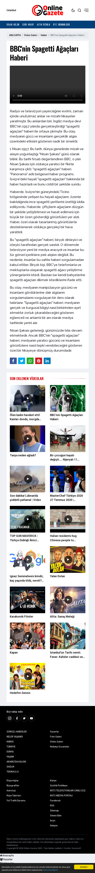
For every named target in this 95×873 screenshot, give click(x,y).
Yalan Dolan (57, 576)
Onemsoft (76, 848)
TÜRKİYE (11, 746)
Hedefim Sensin (20, 693)
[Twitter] (24, 718)
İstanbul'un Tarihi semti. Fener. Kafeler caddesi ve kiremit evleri (66, 655)
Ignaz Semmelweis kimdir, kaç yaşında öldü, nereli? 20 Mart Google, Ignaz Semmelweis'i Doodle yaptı (27, 579)
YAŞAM (10, 756)
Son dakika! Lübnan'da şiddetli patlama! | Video (25, 498)
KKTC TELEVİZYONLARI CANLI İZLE (68, 790)
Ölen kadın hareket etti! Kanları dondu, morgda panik (25, 417)
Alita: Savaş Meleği (62, 616)
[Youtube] (31, 718)
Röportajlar (13, 780)
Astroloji (11, 790)
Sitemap (54, 810)
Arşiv (52, 820)
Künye (53, 780)
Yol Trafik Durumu (16, 800)
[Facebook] (17, 718)
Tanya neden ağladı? (23, 455)
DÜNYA (10, 751)
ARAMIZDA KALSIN (16, 761)
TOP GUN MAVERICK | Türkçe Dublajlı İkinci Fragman (24, 538)
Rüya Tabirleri (14, 795)
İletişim (54, 825)
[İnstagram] (10, 718)
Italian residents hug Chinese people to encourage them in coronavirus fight (63, 538)
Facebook (55, 800)
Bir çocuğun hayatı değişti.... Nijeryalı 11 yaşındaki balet (63, 458)
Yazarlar (54, 731)
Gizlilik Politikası (59, 785)
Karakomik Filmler (21, 616)
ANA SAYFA (15, 35)
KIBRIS (10, 741)
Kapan (14, 652)
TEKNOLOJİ (13, 771)
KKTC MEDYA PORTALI (61, 795)
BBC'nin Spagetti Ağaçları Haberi (66, 417)
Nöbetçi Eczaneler (59, 746)
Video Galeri (30, 35)
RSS (52, 805)
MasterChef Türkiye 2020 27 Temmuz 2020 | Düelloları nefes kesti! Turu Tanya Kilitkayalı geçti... (67, 498)
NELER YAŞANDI (15, 736)
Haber (44, 35)
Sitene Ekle (55, 815)
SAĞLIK (10, 766)
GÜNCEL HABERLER (17, 731)
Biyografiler (13, 785)
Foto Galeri (56, 736)
